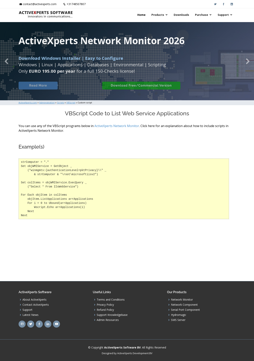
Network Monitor (182, 299)
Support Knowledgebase (112, 315)
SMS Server (178, 320)
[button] (6, 61)
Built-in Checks (80, 89)
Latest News (30, 315)
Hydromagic (178, 315)
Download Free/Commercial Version (141, 89)
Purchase (201, 15)
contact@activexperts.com (39, 4)
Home (141, 15)
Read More (38, 89)
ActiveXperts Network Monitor (116, 126)
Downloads (181, 15)
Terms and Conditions (111, 299)
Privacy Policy (105, 304)
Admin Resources (108, 320)
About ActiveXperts (34, 299)
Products (157, 15)
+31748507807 (76, 4)
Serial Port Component (185, 309)
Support (223, 15)
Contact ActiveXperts (35, 304)
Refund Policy (105, 309)
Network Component (184, 304)
